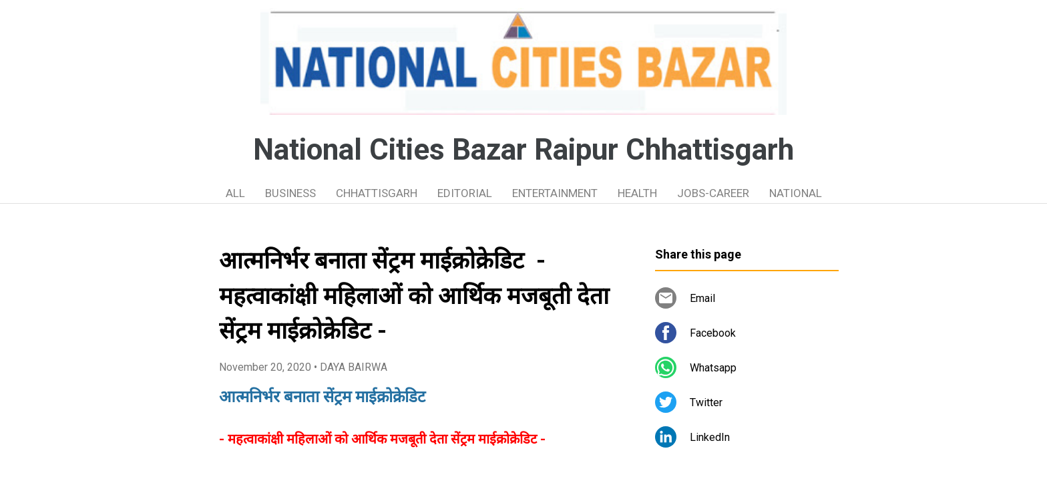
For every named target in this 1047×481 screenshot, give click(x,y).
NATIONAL (795, 193)
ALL (235, 193)
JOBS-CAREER (713, 193)
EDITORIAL (464, 193)
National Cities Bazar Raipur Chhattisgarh (523, 149)
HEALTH (637, 193)
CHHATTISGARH (376, 193)
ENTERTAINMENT (555, 193)
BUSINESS (290, 193)
